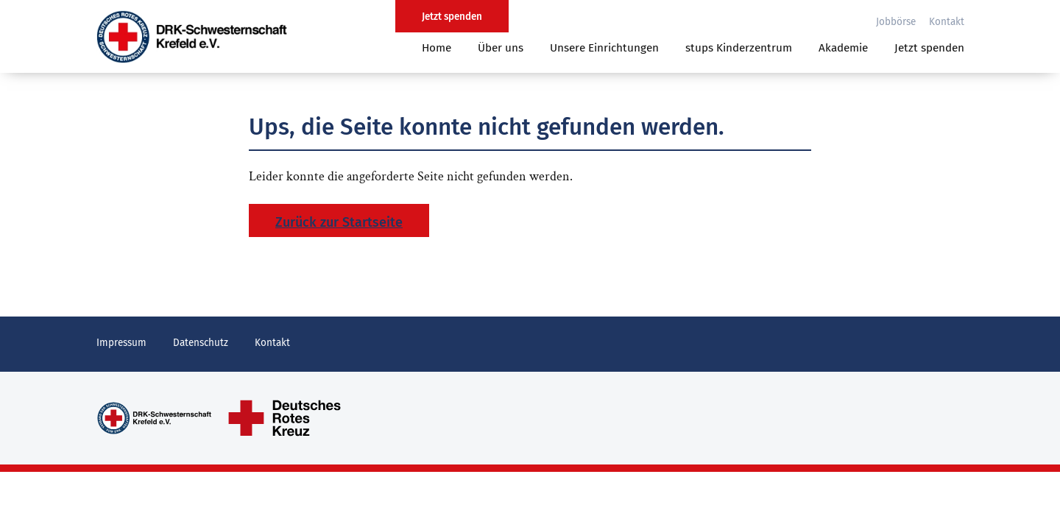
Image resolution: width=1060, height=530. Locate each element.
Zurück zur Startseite (339, 222)
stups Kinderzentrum (738, 47)
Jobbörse (896, 21)
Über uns (500, 47)
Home (436, 47)
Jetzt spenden (929, 47)
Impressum (121, 342)
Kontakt (946, 21)
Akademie (843, 47)
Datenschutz (200, 342)
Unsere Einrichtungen (604, 47)
